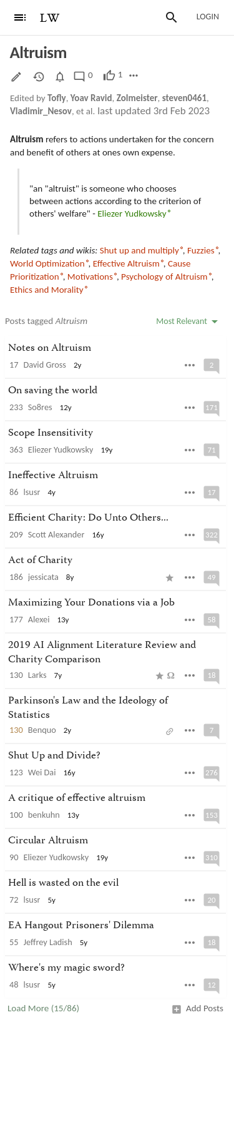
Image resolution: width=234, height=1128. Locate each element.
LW (50, 18)
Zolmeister (137, 98)
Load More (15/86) (43, 1008)
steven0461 (184, 98)
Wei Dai (42, 772)
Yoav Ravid (91, 98)
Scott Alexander (56, 534)
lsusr (32, 492)
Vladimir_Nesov (41, 111)
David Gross (45, 364)
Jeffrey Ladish (48, 942)
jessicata (43, 576)
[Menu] (20, 17)
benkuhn (44, 814)
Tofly (56, 98)
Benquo (42, 729)
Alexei (39, 619)
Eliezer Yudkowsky (61, 449)
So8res (40, 407)
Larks (37, 674)
